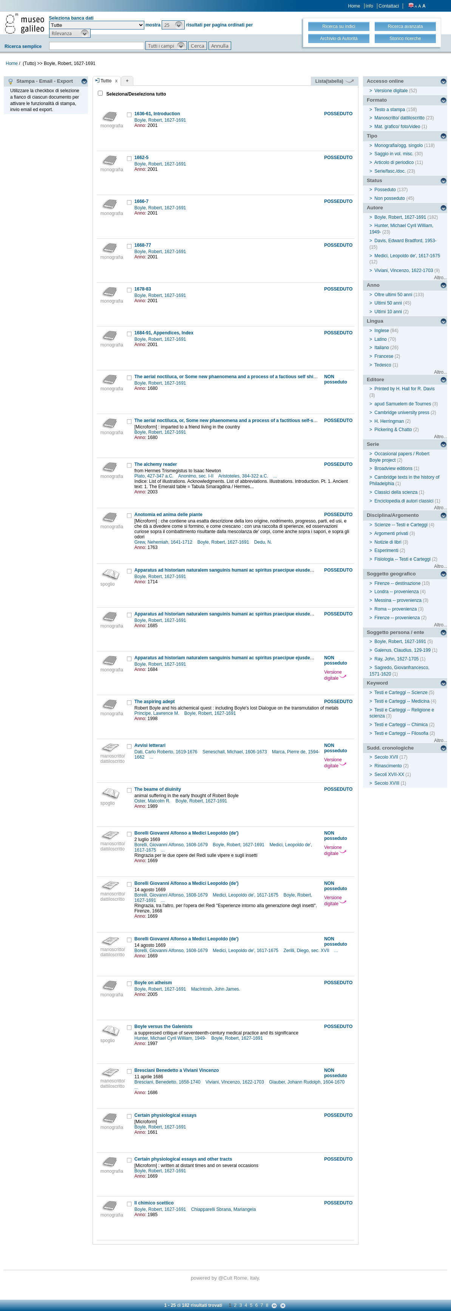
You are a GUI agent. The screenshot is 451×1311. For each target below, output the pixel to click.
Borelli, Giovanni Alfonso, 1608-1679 (171, 844)
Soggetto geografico (391, 574)
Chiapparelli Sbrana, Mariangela (224, 1209)
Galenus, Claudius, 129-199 (402, 650)
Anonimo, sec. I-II (196, 476)
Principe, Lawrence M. (157, 713)
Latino (380, 339)
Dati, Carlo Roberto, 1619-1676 (166, 751)
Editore (375, 379)
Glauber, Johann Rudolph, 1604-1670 (307, 1082)
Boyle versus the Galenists (163, 1026)
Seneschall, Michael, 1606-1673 (235, 751)
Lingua (375, 321)
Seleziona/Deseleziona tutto (135, 94)
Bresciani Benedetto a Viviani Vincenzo (176, 1070)
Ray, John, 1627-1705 (396, 659)
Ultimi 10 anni (388, 311)
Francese (383, 356)
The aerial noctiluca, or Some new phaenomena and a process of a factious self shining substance (240, 376)
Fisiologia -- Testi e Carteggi (402, 559)
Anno (373, 285)
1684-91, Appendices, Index (163, 332)
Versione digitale (335, 675)
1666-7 (141, 201)
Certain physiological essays (165, 1115)
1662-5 (141, 157)
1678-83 (142, 289)
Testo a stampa (389, 109)
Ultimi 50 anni (388, 303)
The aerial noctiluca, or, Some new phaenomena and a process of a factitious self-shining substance (242, 420)
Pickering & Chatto (393, 429)
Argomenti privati (391, 533)
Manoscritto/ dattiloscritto (399, 118)
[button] (173, 24)
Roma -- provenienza (395, 609)
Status (374, 180)
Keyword (377, 683)
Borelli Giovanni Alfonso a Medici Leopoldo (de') (186, 833)
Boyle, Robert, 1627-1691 (160, 120)
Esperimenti (386, 550)
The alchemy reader (155, 464)
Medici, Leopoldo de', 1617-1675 (246, 895)
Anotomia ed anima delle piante (168, 514)
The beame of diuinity (157, 789)
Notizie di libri (387, 542)
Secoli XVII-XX (389, 774)
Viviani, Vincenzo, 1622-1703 (235, 1082)
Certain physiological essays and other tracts (183, 1159)
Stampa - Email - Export (40, 81)
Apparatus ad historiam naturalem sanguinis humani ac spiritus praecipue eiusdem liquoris (233, 570)
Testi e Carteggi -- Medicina (401, 701)
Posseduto (385, 189)
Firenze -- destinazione (397, 583)
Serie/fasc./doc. (390, 171)
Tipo (372, 136)
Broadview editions (393, 468)
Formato (377, 100)
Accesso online (385, 81)
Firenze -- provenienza (397, 617)
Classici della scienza (395, 492)
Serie (373, 444)
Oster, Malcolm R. (153, 801)
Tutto (105, 80)
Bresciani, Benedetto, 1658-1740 (168, 1082)
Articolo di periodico (394, 162)
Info (369, 6)
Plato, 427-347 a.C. (154, 476)
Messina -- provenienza (398, 600)
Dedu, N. (263, 542)
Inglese (381, 330)
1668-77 (142, 245)
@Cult (226, 1278)
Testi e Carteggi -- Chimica (401, 724)
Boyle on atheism (153, 982)
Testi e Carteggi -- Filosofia (401, 733)
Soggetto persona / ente (395, 632)
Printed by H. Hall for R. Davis (404, 388)
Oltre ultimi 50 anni (393, 294)
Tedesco (382, 365)
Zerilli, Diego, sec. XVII (307, 950)
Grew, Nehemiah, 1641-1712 (164, 542)
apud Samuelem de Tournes (402, 404)
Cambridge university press (401, 412)
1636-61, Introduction (157, 113)
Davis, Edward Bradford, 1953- (405, 240)
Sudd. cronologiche (390, 748)
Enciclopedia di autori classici (403, 501)
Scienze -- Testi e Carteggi (401, 524)
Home (354, 6)
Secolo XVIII (386, 783)
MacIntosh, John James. (216, 989)
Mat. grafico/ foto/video (397, 126)
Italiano (381, 347)
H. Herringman (389, 421)
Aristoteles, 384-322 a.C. (243, 476)
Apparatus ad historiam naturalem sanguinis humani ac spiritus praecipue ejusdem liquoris (233, 657)
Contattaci (388, 6)
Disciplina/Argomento (393, 515)
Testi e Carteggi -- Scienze (401, 692)
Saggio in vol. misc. (393, 153)
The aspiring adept (154, 701)
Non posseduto (389, 198)
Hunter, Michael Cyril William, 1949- (170, 1038)
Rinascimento (388, 765)
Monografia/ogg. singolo (398, 145)
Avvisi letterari (149, 745)
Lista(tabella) (334, 81)
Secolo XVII (386, 757)
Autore (375, 207)
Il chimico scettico (154, 1203)
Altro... (440, 277)
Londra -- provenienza (396, 591)
